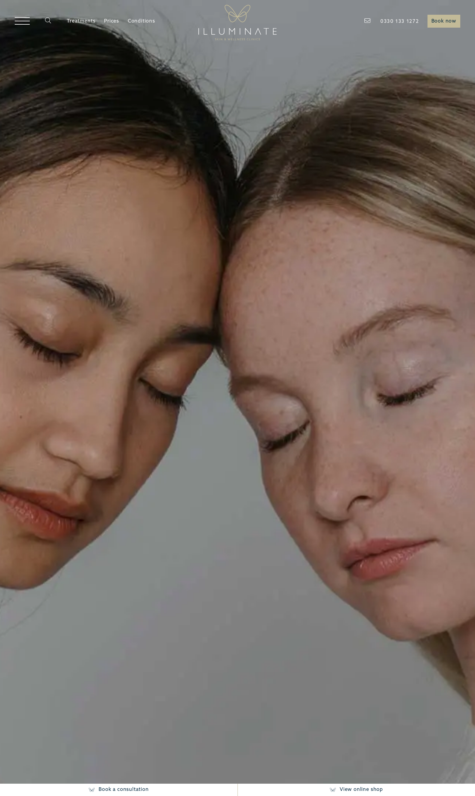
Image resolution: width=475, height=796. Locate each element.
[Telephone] (399, 22)
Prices (111, 21)
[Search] (48, 21)
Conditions (141, 21)
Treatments (81, 21)
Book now (444, 21)
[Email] (368, 21)
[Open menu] (22, 21)
